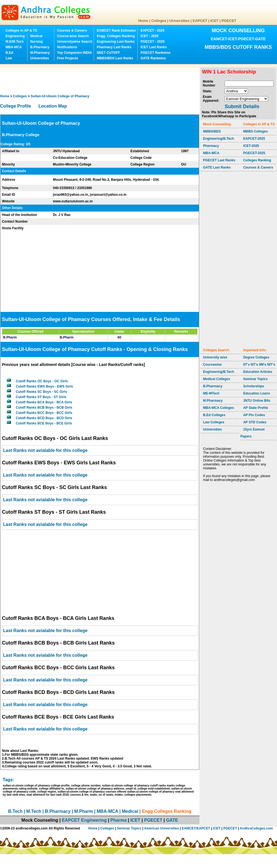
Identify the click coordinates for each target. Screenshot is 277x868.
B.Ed (9, 53)
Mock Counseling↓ (217, 124)
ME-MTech (211, 393)
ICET (214, 21)
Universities (179, 21)
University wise (215, 357)
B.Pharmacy (39, 47)
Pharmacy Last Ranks (114, 47)
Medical (36, 36)
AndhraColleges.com (256, 828)
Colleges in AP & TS (21, 30)
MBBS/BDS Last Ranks (115, 58)
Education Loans (256, 393)
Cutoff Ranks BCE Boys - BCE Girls (44, 423)
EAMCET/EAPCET (196, 828)
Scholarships (253, 386)
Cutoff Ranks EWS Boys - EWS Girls (44, 386)
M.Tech (33, 811)
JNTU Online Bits (256, 401)
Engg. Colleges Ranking (116, 36)
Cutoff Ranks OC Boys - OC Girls (42, 381)
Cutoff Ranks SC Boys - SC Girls (41, 392)
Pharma (118, 820)
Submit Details (242, 106)
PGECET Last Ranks (219, 160)
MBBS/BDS (212, 131)
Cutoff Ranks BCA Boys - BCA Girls (44, 402)
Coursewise (212, 364)
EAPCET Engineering (84, 820)
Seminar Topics (255, 379)
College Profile (15, 106)
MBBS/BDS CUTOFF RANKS (238, 47)
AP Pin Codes (254, 415)
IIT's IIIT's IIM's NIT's (259, 364)
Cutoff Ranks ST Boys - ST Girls (41, 397)
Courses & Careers (72, 30)
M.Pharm (83, 811)
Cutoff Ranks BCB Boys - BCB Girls (44, 407)
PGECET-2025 (254, 153)
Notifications (67, 47)
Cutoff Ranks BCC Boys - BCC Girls (44, 413)
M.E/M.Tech (15, 42)
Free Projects (67, 58)
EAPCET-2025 (254, 139)
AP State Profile (255, 408)
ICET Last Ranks (153, 47)
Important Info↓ (255, 350)
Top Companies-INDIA (74, 53)
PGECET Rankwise (155, 53)
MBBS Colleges (255, 131)
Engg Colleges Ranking (166, 811)
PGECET (229, 21)
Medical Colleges (216, 379)
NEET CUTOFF (108, 53)
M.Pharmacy (40, 53)
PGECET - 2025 (152, 42)
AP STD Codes (254, 422)
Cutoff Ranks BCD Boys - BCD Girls (44, 418)
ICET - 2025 (149, 36)
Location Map (53, 106)
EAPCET (200, 21)
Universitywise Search (74, 42)
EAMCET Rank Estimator (116, 30)
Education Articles (257, 372)
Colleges (158, 21)
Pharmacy (211, 146)
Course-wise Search (73, 36)
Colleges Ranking (257, 160)
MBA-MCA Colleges (218, 408)
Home (143, 21)
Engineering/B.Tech (218, 139)
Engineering (15, 36)
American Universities (161, 828)
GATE (172, 820)
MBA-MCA (14, 47)
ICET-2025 (251, 146)
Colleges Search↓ (216, 350)
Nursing (36, 42)
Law (9, 58)
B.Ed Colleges (214, 415)
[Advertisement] (101, 79)
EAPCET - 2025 (152, 30)
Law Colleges (213, 422)
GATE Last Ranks (217, 167)
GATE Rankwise (153, 58)
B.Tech (15, 811)
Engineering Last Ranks (116, 42)
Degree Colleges (256, 357)
